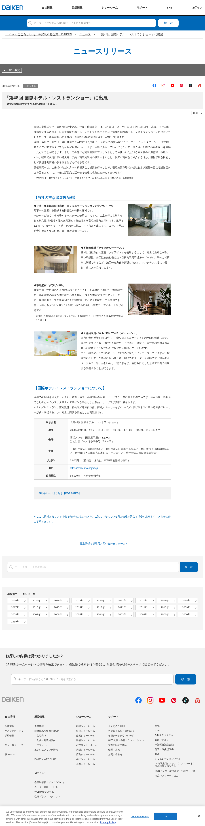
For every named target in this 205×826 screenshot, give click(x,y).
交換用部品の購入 (117, 745)
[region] (102, 816)
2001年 (165, 614)
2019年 (165, 600)
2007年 (37, 614)
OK (165, 816)
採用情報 (9, 735)
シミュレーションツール (168, 758)
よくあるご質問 (116, 726)
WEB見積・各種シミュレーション (126, 740)
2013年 (101, 607)
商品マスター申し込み (166, 775)
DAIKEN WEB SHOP (45, 759)
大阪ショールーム (85, 749)
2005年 (79, 614)
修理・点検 (114, 749)
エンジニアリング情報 (46, 749)
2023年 (79, 600)
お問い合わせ (115, 754)
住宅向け (41, 735)
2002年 (143, 614)
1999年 (15, 621)
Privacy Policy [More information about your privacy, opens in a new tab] (108, 822)
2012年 (122, 607)
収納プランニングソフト (47, 796)
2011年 (143, 607)
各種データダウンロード (121, 735)
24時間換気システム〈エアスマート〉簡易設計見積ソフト (175, 765)
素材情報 (39, 726)
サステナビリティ (14, 730)
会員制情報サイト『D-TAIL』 (49, 782)
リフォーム (42, 745)
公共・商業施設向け (47, 740)
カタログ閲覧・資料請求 (121, 730)
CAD (157, 730)
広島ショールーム (85, 754)
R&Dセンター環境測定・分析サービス (175, 771)
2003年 (122, 614)
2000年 (186, 614)
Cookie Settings (140, 816)
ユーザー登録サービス (46, 787)
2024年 (58, 600)
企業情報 (9, 726)
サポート (113, 716)
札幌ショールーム (85, 726)
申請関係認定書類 (164, 744)
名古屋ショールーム (86, 745)
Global (10, 754)
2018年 (186, 600)
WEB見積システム (44, 791)
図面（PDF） (162, 740)
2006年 (58, 614)
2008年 (15, 614)
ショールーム (83, 716)
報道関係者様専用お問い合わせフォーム (102, 543)
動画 (157, 754)
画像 (157, 725)
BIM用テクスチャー (165, 735)
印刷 (195, 113)
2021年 (122, 600)
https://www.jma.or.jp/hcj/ (84, 468)
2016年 (37, 607)
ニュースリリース (14, 745)
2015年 (58, 607)
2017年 (15, 607)
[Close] (199, 816)
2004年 (101, 614)
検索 (168, 22)
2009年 (186, 607)
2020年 (143, 600)
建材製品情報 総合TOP (46, 730)
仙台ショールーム (85, 730)
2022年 (101, 600)
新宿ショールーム (85, 740)
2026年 (15, 600)
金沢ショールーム (85, 735)
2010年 (165, 607)
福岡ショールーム (85, 764)
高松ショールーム (85, 759)
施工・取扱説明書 (164, 749)
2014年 (79, 607)
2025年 (37, 600)
